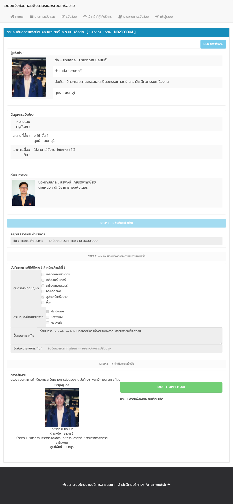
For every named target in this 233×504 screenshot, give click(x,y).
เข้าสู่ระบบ (164, 16)
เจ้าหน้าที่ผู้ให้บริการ (97, 16)
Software (54, 317)
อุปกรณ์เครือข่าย (54, 297)
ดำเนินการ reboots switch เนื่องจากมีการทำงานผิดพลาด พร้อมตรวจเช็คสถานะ (129, 335)
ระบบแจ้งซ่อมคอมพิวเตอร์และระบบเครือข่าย (39, 5)
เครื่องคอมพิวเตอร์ (55, 274)
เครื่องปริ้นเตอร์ (53, 280)
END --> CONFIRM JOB (171, 387)
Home (17, 16)
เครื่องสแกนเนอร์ (54, 285)
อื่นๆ (46, 302)
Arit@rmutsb (156, 484)
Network (54, 323)
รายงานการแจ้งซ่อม (133, 16)
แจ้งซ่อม (69, 16)
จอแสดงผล (51, 291)
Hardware (55, 311)
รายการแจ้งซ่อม (42, 16)
